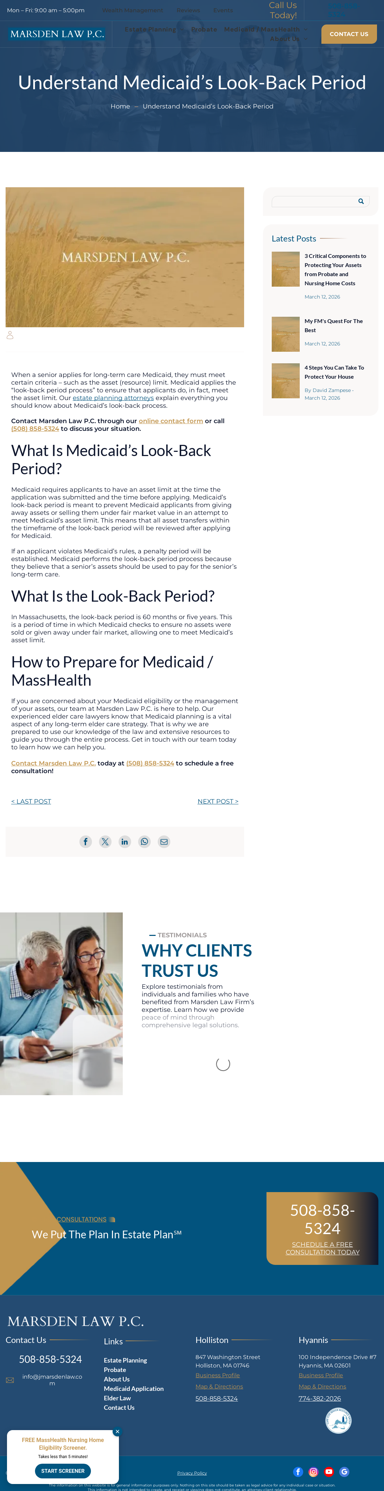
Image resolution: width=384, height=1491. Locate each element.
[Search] (321, 201)
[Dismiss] (117, 1431)
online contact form (171, 421)
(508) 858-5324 (35, 429)
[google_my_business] (344, 1473)
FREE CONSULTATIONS (74, 1219)
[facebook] (298, 1473)
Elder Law (117, 1398)
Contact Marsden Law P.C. (53, 763)
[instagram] (313, 1473)
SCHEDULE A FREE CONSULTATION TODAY (323, 1248)
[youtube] (329, 1473)
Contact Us (119, 1407)
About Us (117, 1379)
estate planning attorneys (113, 398)
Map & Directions (219, 1386)
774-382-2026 (320, 1398)
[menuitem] (154, 29)
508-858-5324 (322, 1219)
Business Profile (217, 1375)
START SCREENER (63, 1471)
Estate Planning (125, 1360)
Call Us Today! (283, 10)
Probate (115, 1369)
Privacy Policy (192, 1473)
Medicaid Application (134, 1388)
